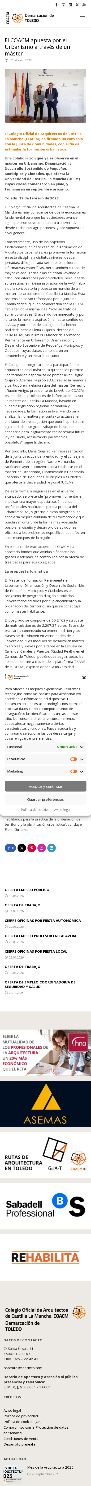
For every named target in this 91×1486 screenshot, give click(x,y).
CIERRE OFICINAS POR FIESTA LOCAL (36, 951)
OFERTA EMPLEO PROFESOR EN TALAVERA (40, 935)
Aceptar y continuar (45, 786)
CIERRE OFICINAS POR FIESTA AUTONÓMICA (43, 920)
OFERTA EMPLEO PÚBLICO (27, 889)
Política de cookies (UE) (23, 1421)
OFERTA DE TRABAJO (22, 966)
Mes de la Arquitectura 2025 (50, 1467)
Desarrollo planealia (19, 1444)
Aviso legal (62, 809)
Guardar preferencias (45, 799)
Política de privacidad (21, 1416)
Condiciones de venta (21, 1438)
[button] (84, 677)
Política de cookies (35, 809)
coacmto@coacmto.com (23, 1367)
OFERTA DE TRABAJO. (23, 905)
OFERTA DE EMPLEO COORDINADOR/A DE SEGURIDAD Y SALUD (40, 984)
